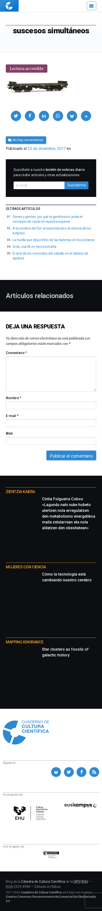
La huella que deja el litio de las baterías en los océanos (54, 240)
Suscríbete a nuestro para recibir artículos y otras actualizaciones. (49, 172)
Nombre (13, 398)
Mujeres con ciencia (26, 567)
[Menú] (91, 5)
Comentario (16, 353)
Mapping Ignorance (24, 642)
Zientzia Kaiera (20, 491)
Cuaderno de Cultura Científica (41, 892)
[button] (16, 116)
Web (9, 433)
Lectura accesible (27, 68)
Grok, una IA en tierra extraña (34, 247)
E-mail (12, 416)
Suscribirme (76, 185)
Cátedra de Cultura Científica (43, 881)
